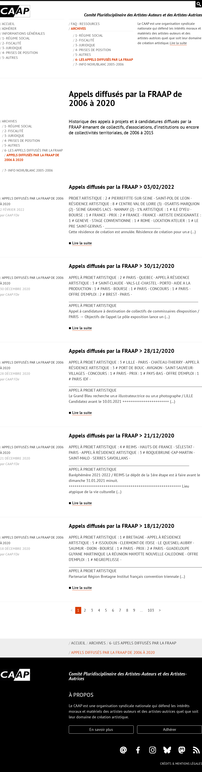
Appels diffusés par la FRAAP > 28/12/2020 (121, 350)
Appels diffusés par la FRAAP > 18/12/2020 (121, 525)
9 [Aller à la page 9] (134, 610)
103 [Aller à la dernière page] (151, 610)
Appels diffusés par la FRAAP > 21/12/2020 (121, 435)
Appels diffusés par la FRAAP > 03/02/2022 (121, 186)
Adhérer (9, 28)
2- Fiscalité (11, 43)
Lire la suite (178, 43)
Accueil (78, 643)
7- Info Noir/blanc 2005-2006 (99, 64)
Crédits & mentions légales (181, 764)
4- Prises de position (20, 52)
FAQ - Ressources (85, 24)
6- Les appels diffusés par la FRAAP (104, 59)
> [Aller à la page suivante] (160, 610)
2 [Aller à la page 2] (85, 610)
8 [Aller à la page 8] (127, 610)
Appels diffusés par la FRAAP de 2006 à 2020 (113, 652)
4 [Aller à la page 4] (99, 610)
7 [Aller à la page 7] (120, 610)
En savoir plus (101, 729)
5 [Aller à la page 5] (106, 610)
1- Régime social (16, 38)
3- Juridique (12, 48)
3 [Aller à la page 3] (92, 610)
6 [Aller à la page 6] (113, 610)
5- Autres (10, 57)
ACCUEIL (8, 24)
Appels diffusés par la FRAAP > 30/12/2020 (121, 265)
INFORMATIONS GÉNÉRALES (23, 33)
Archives (78, 28)
